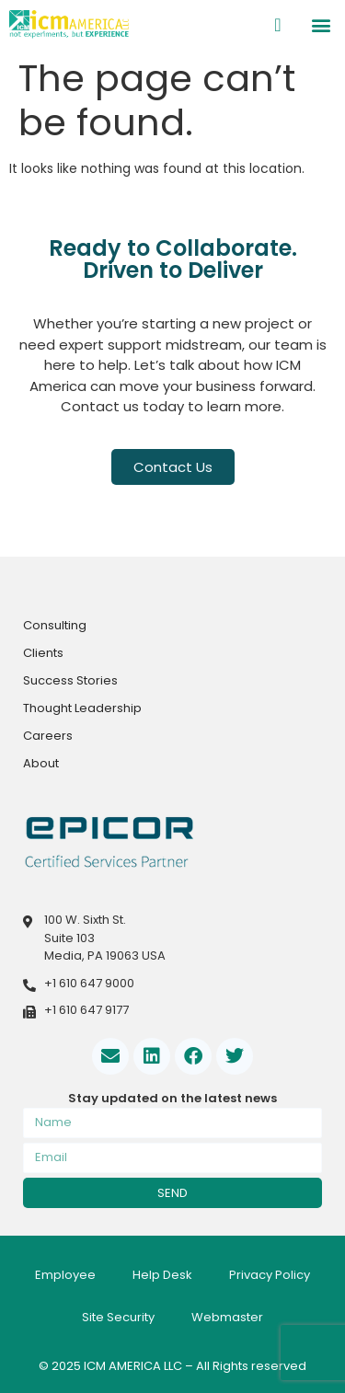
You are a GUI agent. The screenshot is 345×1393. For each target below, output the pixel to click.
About (41, 763)
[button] (320, 24)
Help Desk (162, 1275)
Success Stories (70, 680)
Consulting (54, 625)
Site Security (118, 1317)
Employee (65, 1275)
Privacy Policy (269, 1275)
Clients (43, 653)
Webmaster (227, 1317)
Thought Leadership (82, 708)
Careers (48, 735)
